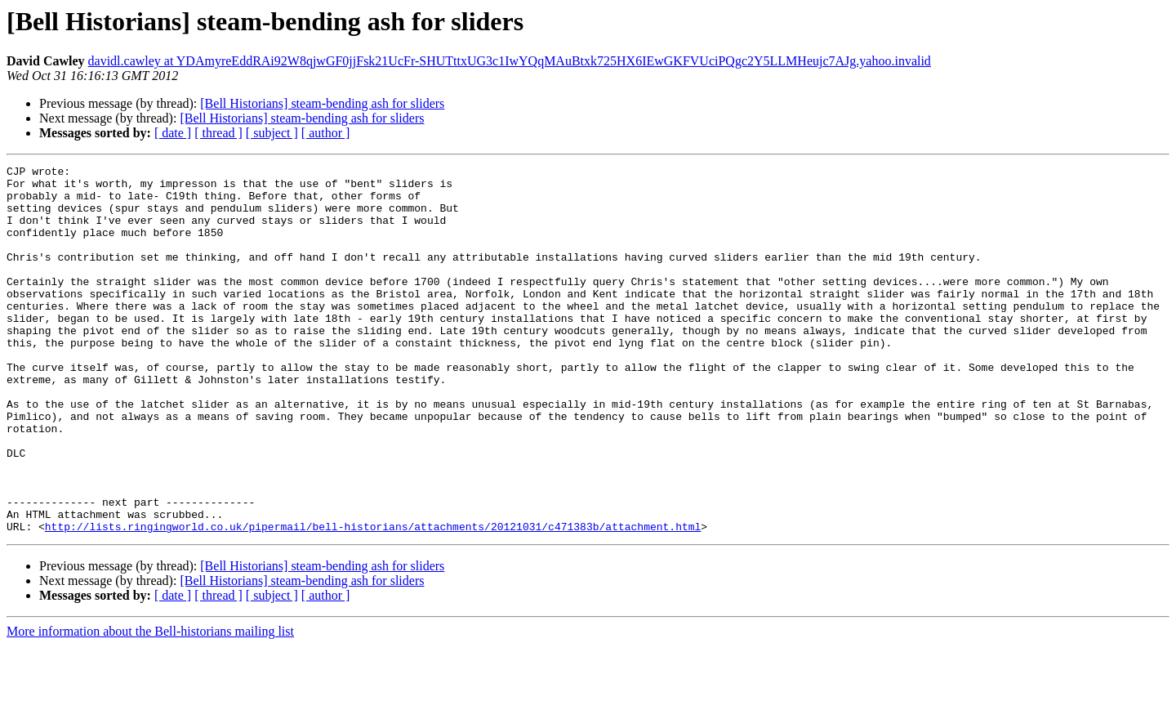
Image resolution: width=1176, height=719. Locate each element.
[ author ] (325, 133)
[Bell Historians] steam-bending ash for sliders (322, 103)
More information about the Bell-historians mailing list (150, 705)
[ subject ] (272, 133)
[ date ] (172, 133)
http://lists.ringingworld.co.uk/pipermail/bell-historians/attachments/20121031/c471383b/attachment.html (373, 599)
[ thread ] (218, 133)
